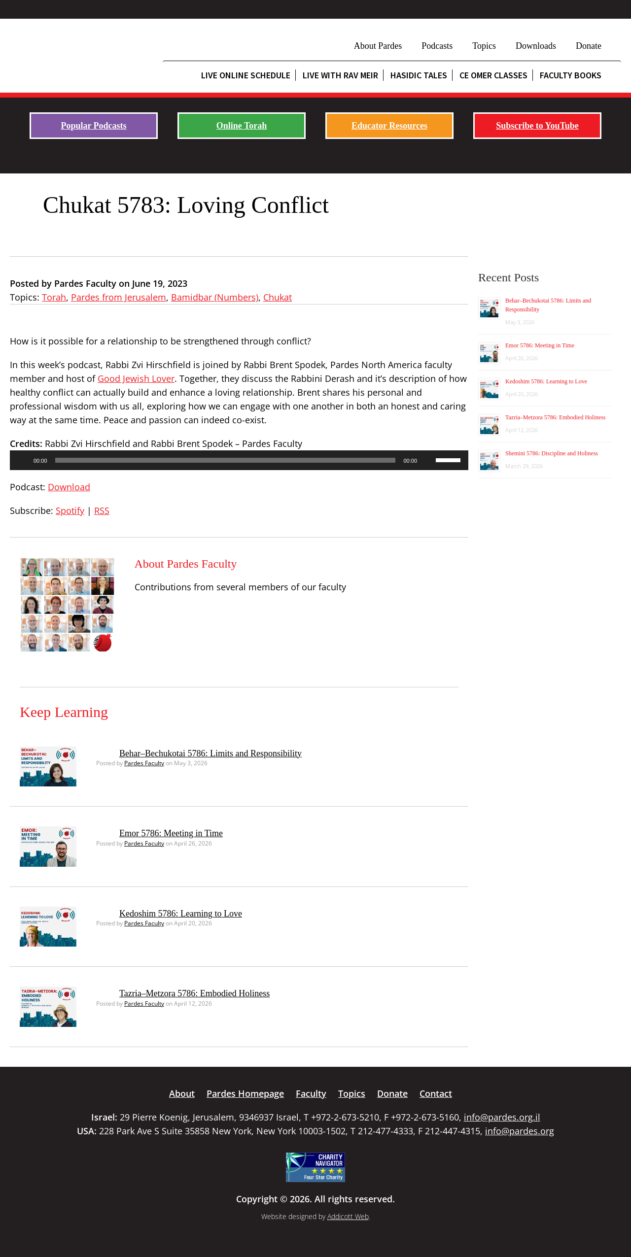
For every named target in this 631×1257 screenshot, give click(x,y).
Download (69, 487)
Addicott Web (348, 1216)
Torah (54, 297)
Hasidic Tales (418, 75)
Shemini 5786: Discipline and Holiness (551, 453)
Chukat (277, 297)
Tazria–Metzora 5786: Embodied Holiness (194, 993)
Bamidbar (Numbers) (214, 297)
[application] (239, 460)
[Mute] (428, 460)
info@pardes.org (519, 1131)
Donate (588, 46)
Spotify (70, 510)
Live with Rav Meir (340, 75)
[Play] (23, 460)
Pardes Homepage (245, 1093)
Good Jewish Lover (136, 378)
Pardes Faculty (144, 763)
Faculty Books (570, 75)
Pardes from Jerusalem (118, 297)
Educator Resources (389, 126)
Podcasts (437, 46)
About (182, 1093)
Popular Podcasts (93, 126)
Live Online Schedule (245, 75)
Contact (436, 1093)
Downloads (536, 46)
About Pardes (378, 46)
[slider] (225, 460)
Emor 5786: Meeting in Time (171, 833)
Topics (484, 46)
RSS (101, 510)
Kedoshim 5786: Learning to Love (180, 913)
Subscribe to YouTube (537, 126)
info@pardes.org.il (502, 1117)
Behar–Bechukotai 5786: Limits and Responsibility (210, 753)
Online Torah (241, 126)
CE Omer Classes (493, 75)
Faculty (311, 1093)
